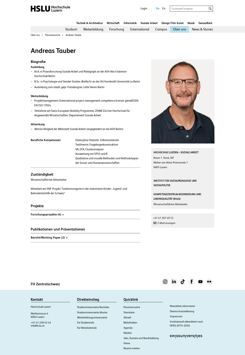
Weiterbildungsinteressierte (92, 317)
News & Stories (202, 29)
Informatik (130, 23)
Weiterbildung (93, 29)
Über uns (179, 29)
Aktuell (127, 317)
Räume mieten (132, 348)
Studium (71, 29)
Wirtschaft (113, 23)
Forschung (116, 29)
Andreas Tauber (73, 35)
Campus (161, 29)
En (163, 8)
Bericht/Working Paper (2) (49, 237)
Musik (191, 23)
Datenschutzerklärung (182, 311)
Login (144, 8)
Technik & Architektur (89, 23)
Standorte (129, 312)
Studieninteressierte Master (92, 312)
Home (127, 343)
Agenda (128, 327)
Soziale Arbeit (149, 23)
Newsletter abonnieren (182, 305)
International (139, 29)
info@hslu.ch (38, 325)
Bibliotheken (130, 322)
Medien (128, 332)
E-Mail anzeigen (166, 222)
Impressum (176, 316)
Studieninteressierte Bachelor (93, 307)
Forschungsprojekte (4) (47, 214)
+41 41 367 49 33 (163, 217)
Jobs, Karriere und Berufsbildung (141, 338)
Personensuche (52, 35)
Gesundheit (205, 23)
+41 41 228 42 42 (41, 322)
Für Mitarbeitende (87, 327)
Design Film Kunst (173, 23)
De (157, 8)
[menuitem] (71, 29)
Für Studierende (85, 322)
